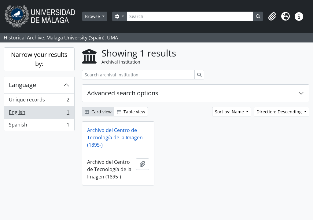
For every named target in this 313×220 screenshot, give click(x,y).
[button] (272, 16)
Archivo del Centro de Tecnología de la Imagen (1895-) (115, 137)
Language (22, 85)
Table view (131, 112)
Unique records (39, 101)
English (39, 113)
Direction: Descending (279, 112)
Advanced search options (122, 93)
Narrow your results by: (39, 59)
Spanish (39, 126)
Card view (98, 112)
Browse (93, 16)
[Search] (190, 16)
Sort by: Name (230, 112)
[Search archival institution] (138, 74)
